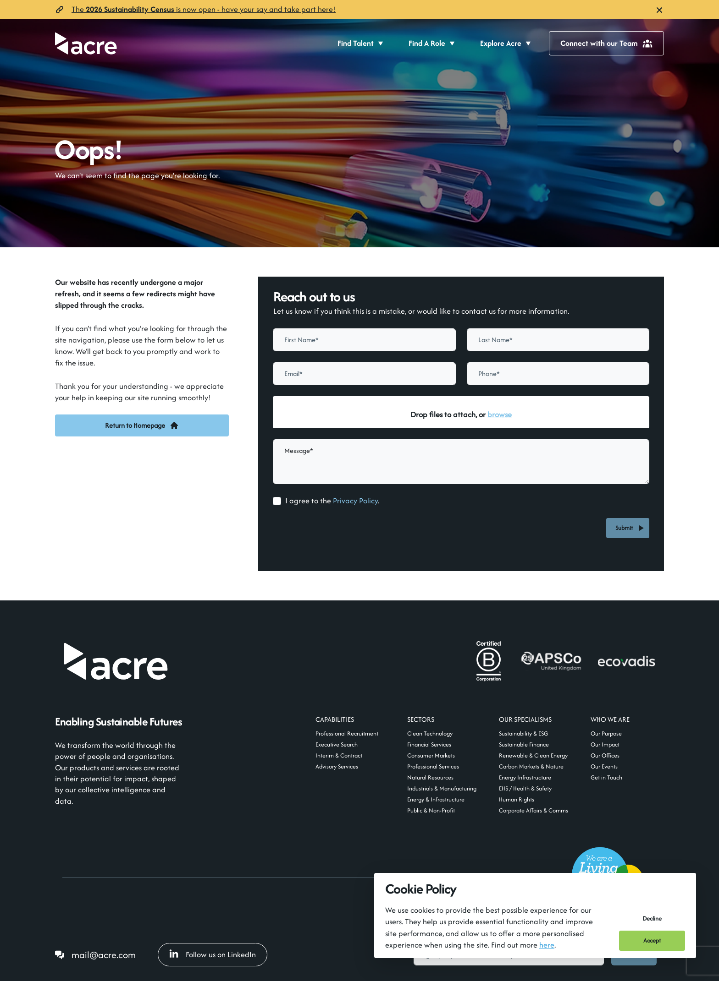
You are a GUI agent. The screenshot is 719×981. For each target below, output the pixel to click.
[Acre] (86, 43)
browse (499, 414)
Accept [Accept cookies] (652, 940)
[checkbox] (277, 501)
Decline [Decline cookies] (652, 918)
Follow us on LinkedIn (212, 954)
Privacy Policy (355, 500)
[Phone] (558, 373)
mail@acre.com (104, 954)
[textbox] (364, 339)
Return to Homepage (142, 425)
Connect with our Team (606, 43)
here (546, 944)
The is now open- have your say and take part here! (204, 9)
